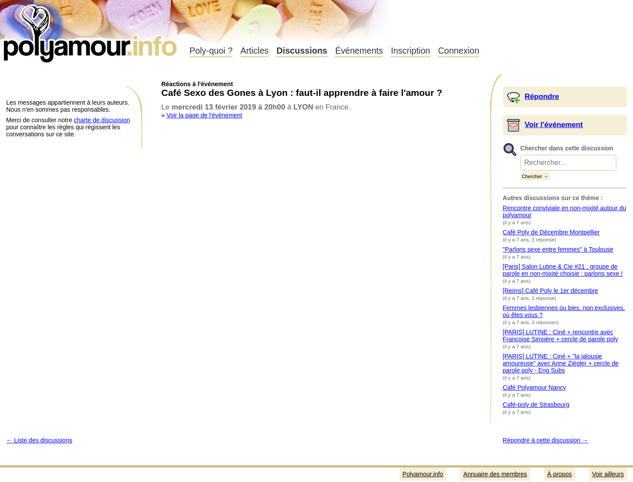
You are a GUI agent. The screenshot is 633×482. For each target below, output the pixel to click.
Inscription (410, 50)
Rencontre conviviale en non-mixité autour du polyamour (564, 211)
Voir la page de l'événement (204, 115)
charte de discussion (102, 120)
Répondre (542, 96)
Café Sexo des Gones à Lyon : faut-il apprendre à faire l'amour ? (301, 93)
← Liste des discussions (39, 440)
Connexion (458, 50)
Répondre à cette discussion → (546, 440)
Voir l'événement (554, 124)
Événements (359, 50)
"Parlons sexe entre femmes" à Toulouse (558, 249)
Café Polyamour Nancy (534, 387)
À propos (559, 474)
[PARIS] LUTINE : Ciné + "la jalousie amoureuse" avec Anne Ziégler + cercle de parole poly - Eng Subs (561, 363)
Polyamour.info (91, 31)
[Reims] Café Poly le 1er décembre (550, 290)
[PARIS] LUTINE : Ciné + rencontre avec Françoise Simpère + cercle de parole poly (560, 336)
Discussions (301, 50)
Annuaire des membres (495, 474)
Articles (254, 50)
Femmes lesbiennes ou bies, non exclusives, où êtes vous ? (564, 311)
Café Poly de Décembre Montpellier (551, 232)
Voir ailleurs (608, 474)
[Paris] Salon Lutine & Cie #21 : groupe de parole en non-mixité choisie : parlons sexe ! (563, 270)
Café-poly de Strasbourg (536, 404)
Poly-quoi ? (211, 50)
